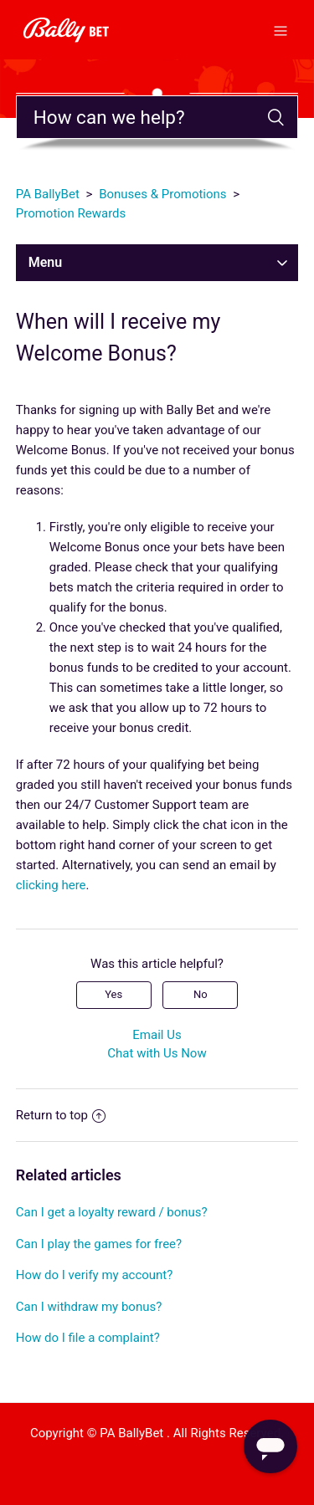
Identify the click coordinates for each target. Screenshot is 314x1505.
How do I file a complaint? (88, 1337)
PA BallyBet (48, 194)
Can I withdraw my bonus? (89, 1306)
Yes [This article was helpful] (113, 994)
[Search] (157, 117)
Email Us (156, 1034)
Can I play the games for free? (99, 1244)
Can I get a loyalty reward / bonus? (112, 1212)
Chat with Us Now (156, 1053)
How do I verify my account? (94, 1274)
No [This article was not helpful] (200, 994)
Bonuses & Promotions (162, 194)
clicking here (51, 885)
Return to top (61, 1115)
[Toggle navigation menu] (280, 30)
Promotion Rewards (71, 213)
